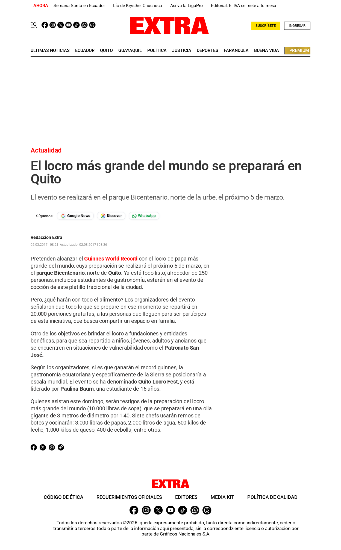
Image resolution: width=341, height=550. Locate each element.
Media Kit (222, 497)
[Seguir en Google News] (75, 216)
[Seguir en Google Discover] (111, 216)
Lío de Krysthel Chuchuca (137, 5)
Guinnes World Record (110, 258)
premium (299, 50)
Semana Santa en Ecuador (79, 5)
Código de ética (63, 497)
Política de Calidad (272, 497)
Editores (186, 497)
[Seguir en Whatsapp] (144, 216)
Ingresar (297, 26)
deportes (207, 50)
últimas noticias (50, 50)
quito (106, 50)
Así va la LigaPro (186, 5)
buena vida (266, 50)
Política (157, 50)
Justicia (181, 50)
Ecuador (85, 50)
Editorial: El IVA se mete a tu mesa (243, 5)
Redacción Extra (46, 237)
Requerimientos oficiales (129, 497)
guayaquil (130, 50)
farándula (236, 50)
